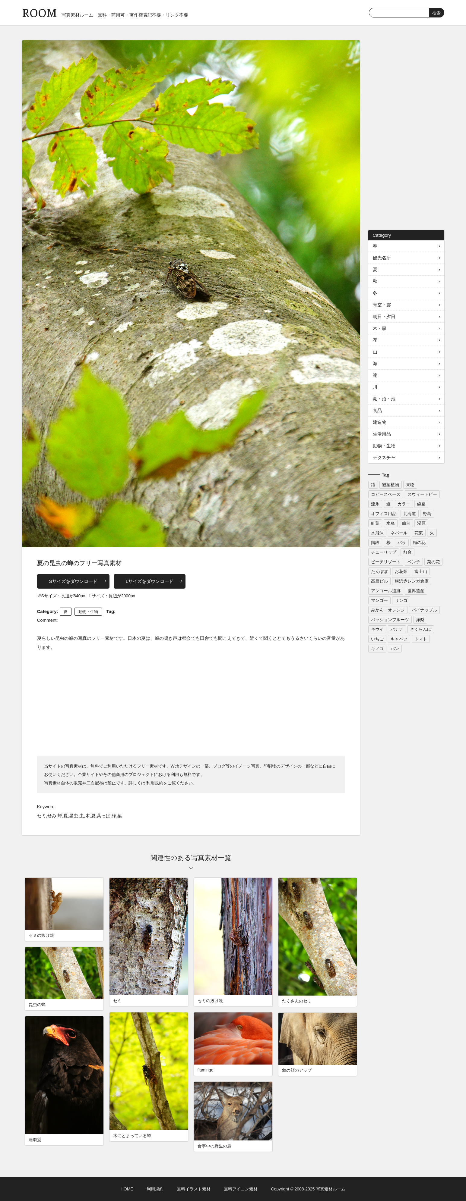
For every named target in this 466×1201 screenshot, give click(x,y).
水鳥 (390, 523)
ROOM (39, 12)
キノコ (377, 648)
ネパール (399, 532)
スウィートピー (422, 494)
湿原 (421, 523)
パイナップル (424, 610)
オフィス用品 (383, 513)
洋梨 (420, 619)
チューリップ (383, 552)
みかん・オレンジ (388, 610)
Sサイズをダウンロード (73, 581)
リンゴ (401, 600)
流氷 (375, 504)
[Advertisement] (191, 703)
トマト (420, 638)
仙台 (406, 523)
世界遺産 (415, 590)
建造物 (379, 422)
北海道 (409, 513)
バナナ (397, 629)
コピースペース (386, 494)
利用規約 (154, 782)
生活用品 (382, 433)
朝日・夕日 (384, 316)
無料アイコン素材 (241, 1189)
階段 (375, 542)
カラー (404, 504)
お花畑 (401, 571)
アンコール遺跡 (386, 590)
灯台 (407, 552)
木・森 (379, 328)
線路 (421, 504)
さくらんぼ (420, 629)
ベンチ (413, 561)
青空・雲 (382, 304)
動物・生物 (88, 611)
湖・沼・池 (384, 398)
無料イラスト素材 (194, 1189)
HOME (127, 1189)
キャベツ (399, 638)
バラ (402, 542)
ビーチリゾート (386, 561)
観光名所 (382, 257)
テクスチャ (384, 457)
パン (395, 648)
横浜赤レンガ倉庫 (412, 581)
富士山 (420, 571)
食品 (377, 410)
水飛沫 (377, 532)
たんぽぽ (379, 571)
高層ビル (379, 581)
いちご (377, 638)
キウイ (377, 629)
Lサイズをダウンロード (149, 581)
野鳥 (427, 513)
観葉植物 (390, 484)
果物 (410, 484)
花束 (418, 532)
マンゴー (379, 600)
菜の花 (433, 561)
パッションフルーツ (390, 619)
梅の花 (419, 542)
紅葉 (375, 523)
